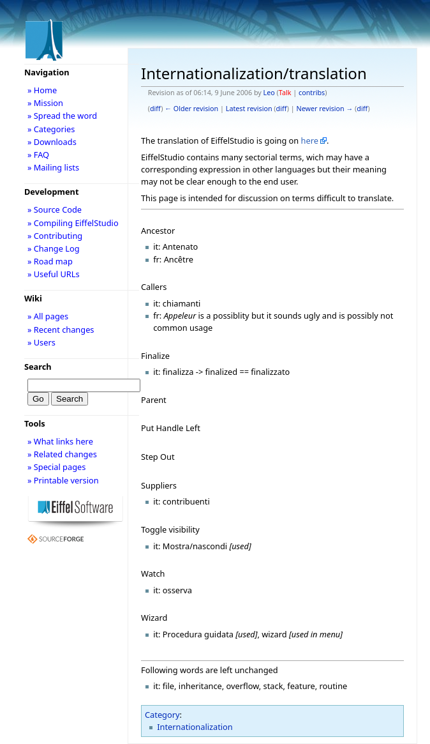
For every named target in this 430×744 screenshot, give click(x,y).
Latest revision (249, 108)
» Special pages (56, 467)
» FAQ (38, 154)
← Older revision (191, 108)
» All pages (47, 316)
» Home (42, 90)
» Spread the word (62, 115)
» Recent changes (60, 329)
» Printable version (63, 480)
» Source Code (54, 209)
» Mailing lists (53, 167)
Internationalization (195, 727)
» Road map (50, 261)
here (309, 140)
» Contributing (54, 235)
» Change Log (53, 248)
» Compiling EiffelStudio (73, 223)
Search (38, 366)
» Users (41, 342)
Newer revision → (325, 108)
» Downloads (52, 142)
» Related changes (62, 454)
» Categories (51, 129)
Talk (285, 92)
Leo (269, 92)
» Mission (45, 103)
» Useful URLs (53, 274)
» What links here (60, 441)
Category (162, 714)
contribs (312, 92)
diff (155, 108)
